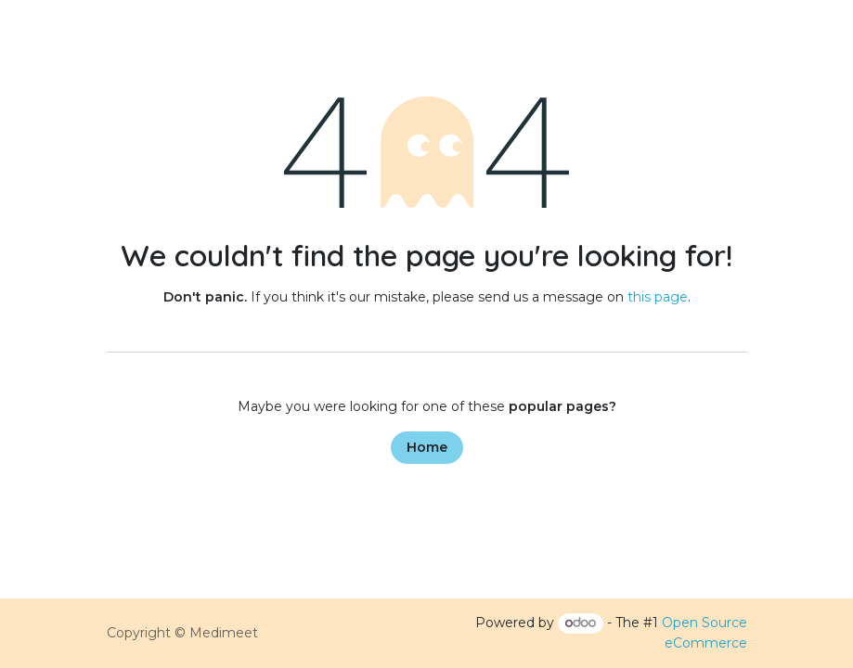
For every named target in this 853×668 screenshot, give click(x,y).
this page (657, 297)
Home (427, 447)
